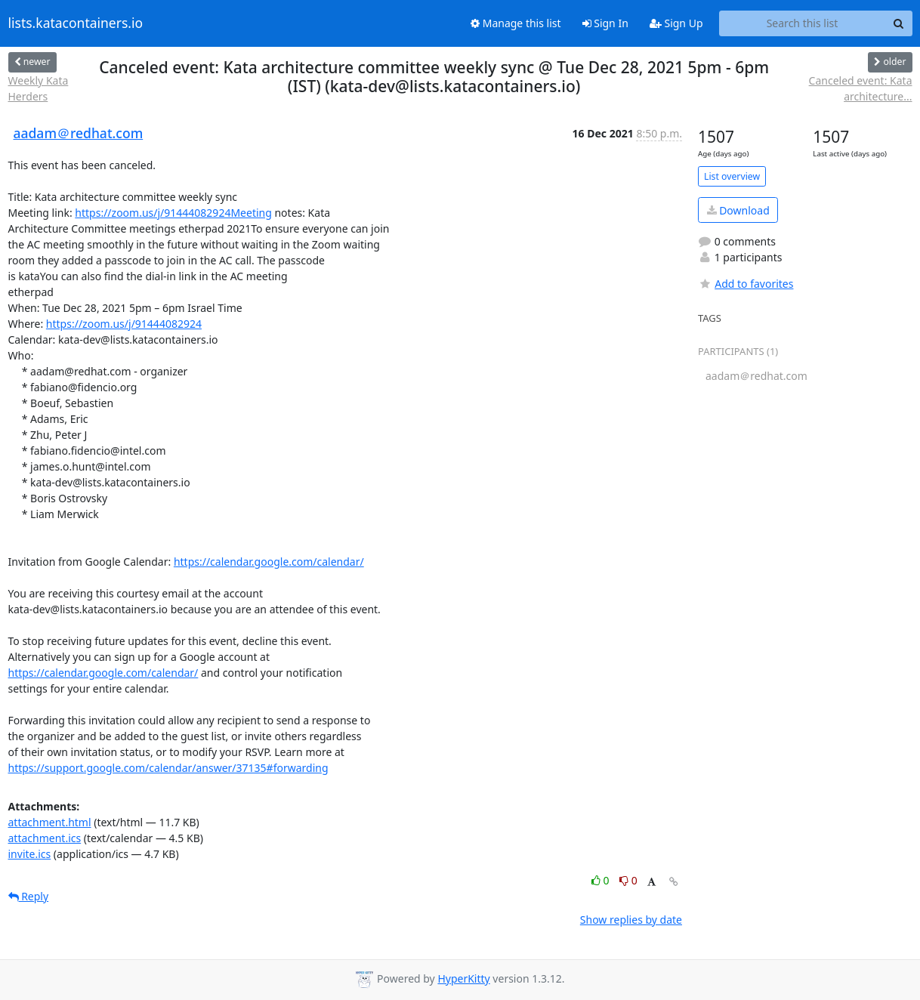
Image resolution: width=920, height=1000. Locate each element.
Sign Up (676, 23)
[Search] (898, 23)
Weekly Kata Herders (38, 88)
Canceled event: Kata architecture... (860, 88)
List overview (732, 176)
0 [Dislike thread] (628, 880)
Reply (28, 896)
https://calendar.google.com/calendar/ (269, 561)
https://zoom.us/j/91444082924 (124, 323)
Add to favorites (745, 283)
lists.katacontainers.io (76, 23)
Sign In (605, 23)
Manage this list (516, 23)
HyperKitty (463, 978)
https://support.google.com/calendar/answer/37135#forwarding (168, 768)
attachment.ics (45, 838)
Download (738, 210)
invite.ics (29, 854)
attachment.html (49, 822)
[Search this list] (802, 23)
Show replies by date (631, 919)
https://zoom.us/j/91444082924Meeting (173, 212)
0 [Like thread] (601, 880)
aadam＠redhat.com (79, 133)
